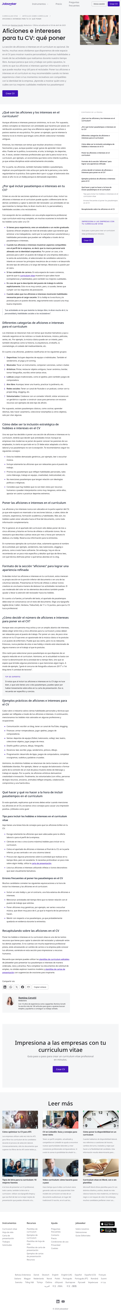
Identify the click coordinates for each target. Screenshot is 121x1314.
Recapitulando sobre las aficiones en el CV (98, 209)
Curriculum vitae (10, 16)
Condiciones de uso (59, 1241)
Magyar (27, 1278)
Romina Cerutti (17, 25)
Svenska (18, 1282)
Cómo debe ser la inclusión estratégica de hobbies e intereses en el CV (98, 145)
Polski (57, 1278)
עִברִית (103, 1282)
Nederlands (39, 1278)
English (55, 1274)
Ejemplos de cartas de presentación (35, 1255)
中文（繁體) (72, 1286)
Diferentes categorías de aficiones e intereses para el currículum (96, 136)
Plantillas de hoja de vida (35, 1242)
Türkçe (40, 1282)
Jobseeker (64, 1309)
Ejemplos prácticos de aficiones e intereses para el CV (98, 180)
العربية (47, 1286)
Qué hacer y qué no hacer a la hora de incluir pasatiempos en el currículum (97, 188)
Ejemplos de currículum (32, 1236)
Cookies (54, 1248)
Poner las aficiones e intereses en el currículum (96, 154)
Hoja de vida (7, 1232)
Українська (93, 1282)
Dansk (36, 1274)
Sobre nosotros (82, 1229)
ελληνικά (59, 1282)
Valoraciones (81, 1232)
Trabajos (6, 1241)
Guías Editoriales (83, 1235)
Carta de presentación (8, 1237)
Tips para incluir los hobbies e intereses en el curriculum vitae (100, 195)
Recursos (31, 1259)
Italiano (17, 1278)
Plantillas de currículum (32, 1230)
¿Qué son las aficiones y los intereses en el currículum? (98, 119)
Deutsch (45, 1274)
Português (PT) (81, 1278)
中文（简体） (58, 1286)
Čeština (48, 1282)
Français (102, 1274)
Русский (81, 1282)
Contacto (55, 1235)
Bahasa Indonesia (23, 1274)
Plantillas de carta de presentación (36, 1249)
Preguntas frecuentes (56, 1230)
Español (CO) (90, 1274)
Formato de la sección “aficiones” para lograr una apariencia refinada (97, 162)
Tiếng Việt (29, 1282)
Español (78, 1274)
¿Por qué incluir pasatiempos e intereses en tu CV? (99, 128)
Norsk (49, 1278)
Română (94, 1278)
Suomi (104, 1278)
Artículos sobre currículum (35, 16)
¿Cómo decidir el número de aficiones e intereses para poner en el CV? (97, 171)
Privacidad (55, 1245)
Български (70, 1282)
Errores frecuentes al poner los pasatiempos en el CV (100, 201)
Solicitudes (7, 1245)
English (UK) (66, 1274)
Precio (59, 3)
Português (67, 1278)
